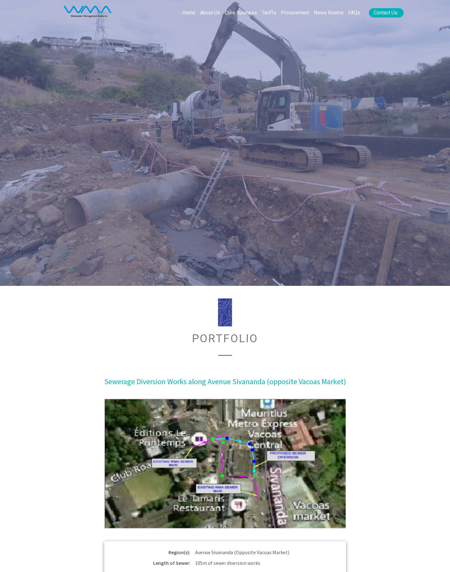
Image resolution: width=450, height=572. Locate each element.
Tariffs (269, 13)
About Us (210, 13)
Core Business (241, 13)
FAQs (354, 13)
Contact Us (385, 13)
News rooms (329, 13)
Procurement (295, 13)
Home (188, 13)
